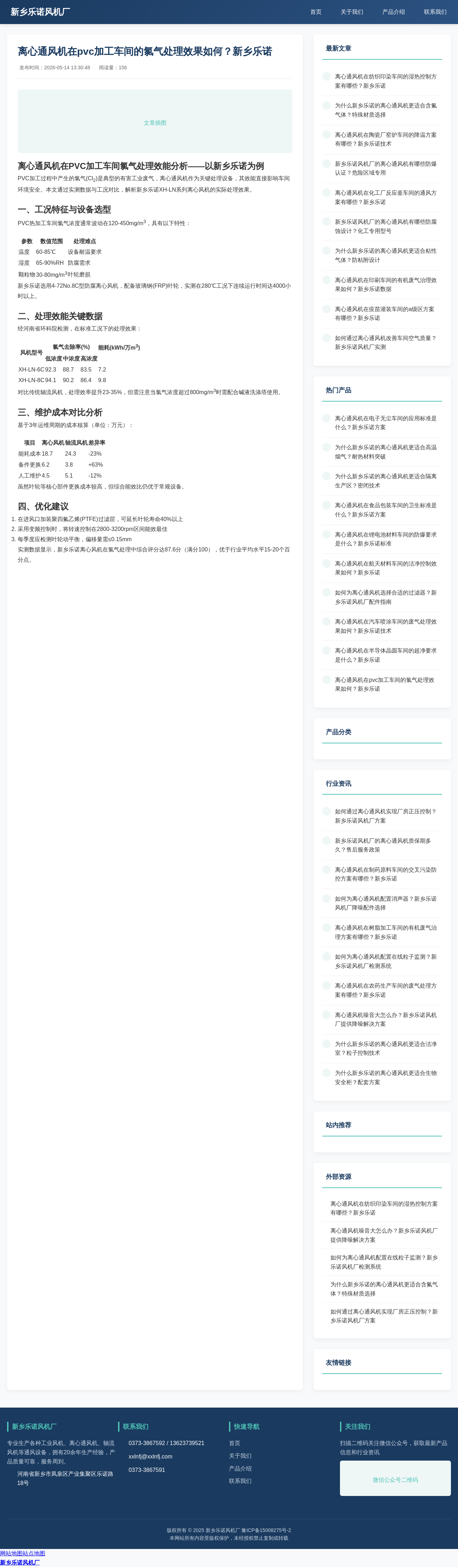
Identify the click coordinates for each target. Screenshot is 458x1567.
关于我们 (352, 12)
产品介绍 (393, 12)
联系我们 (435, 12)
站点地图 (34, 1553)
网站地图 (11, 1553)
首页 (316, 12)
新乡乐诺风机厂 (20, 1563)
